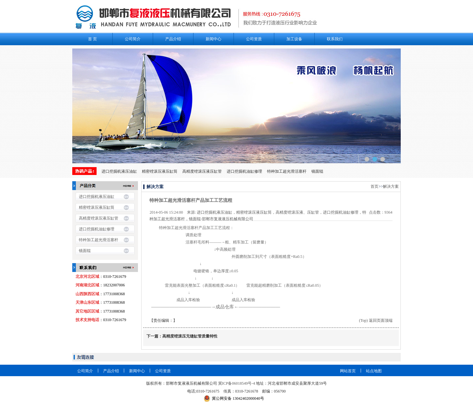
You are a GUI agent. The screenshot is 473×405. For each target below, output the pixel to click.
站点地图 (374, 371)
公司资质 (254, 39)
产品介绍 (173, 39)
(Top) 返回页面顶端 (375, 320)
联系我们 (335, 39)
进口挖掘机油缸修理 (244, 171)
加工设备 (294, 39)
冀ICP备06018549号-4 (236, 383)
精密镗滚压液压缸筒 (159, 171)
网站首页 (348, 371)
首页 (374, 186)
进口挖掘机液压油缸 (119, 171)
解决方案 (391, 186)
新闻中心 (213, 39)
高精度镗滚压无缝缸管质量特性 (189, 336)
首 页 (92, 39)
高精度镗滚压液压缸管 (202, 171)
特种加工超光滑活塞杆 (286, 171)
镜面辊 (317, 171)
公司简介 (133, 39)
